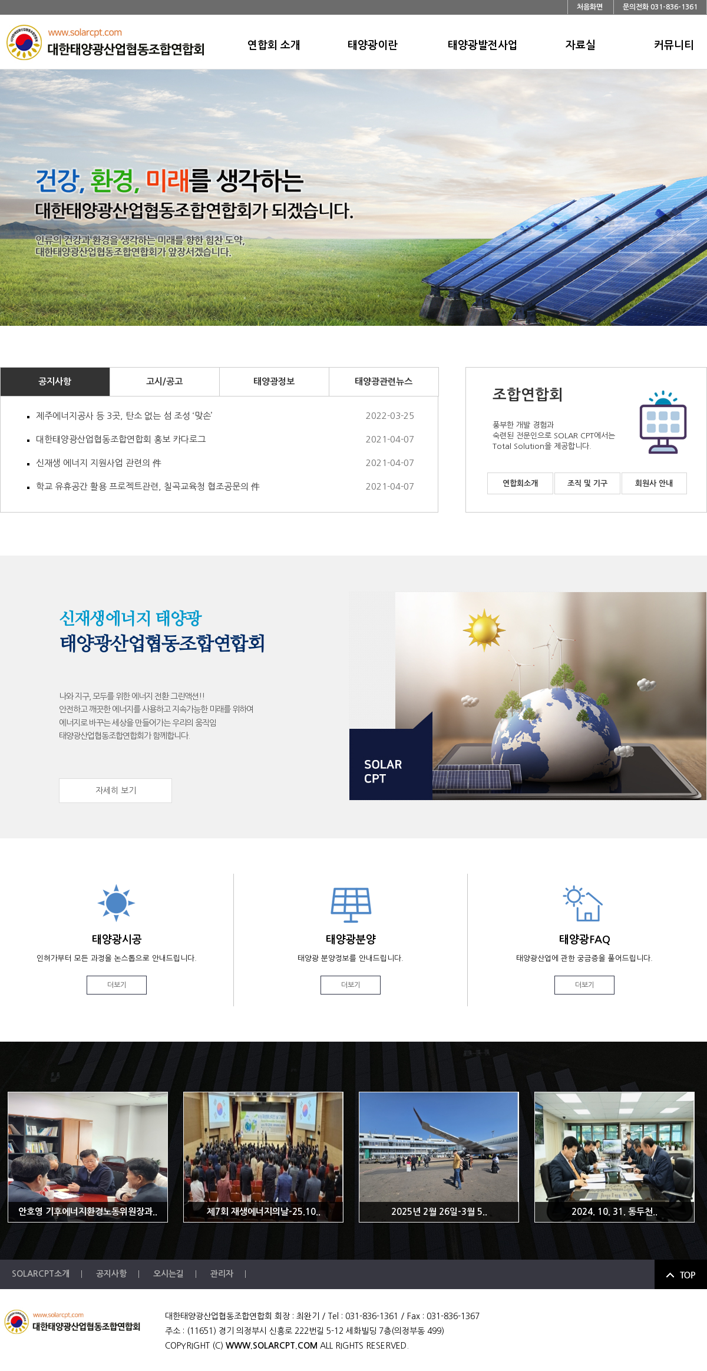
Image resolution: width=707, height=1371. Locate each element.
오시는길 (168, 1274)
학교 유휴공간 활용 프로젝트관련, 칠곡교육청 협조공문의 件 (225, 487)
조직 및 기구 (587, 483)
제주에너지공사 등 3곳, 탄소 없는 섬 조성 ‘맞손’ (225, 416)
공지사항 (54, 381)
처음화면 (590, 7)
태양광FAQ (584, 964)
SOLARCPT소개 (41, 1274)
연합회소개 (520, 483)
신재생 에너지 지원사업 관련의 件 (225, 463)
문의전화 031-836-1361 (660, 7)
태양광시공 (117, 964)
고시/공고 (164, 381)
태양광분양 (351, 964)
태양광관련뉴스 (383, 381)
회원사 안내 (654, 483)
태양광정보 (274, 381)
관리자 (221, 1274)
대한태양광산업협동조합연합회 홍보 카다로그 (225, 439)
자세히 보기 (115, 791)
